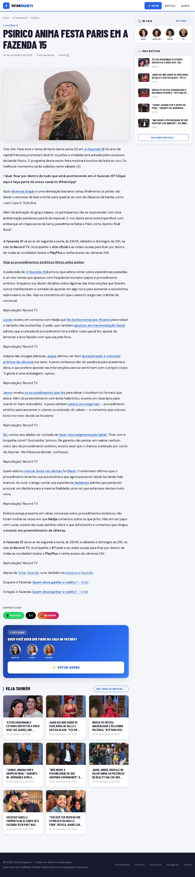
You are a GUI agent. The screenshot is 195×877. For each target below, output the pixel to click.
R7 (68, 55)
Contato (139, 864)
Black (71, 471)
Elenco (185, 5)
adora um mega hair (84, 404)
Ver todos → (182, 21)
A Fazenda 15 (20, 17)
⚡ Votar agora (66, 667)
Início (6, 17)
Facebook (155, 864)
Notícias (170, 5)
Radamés (81, 483)
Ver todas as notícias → (111, 688)
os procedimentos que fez (45, 393)
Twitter (188, 864)
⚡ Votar (153, 5)
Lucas (7, 320)
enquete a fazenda (79, 573)
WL (5, 435)
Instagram (172, 864)
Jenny (7, 393)
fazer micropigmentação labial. (83, 435)
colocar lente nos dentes (43, 471)
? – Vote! (60, 582)
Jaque (52, 356)
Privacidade (122, 864)
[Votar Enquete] (18, 5)
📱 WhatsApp (13, 615)
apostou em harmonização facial (99, 325)
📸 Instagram (48, 615)
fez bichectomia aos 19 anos (88, 320)
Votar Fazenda (28, 573)
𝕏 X (31, 615)
